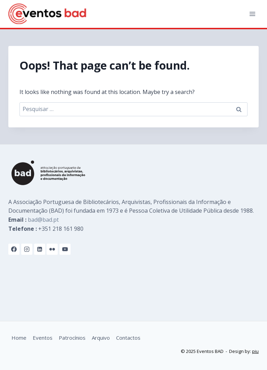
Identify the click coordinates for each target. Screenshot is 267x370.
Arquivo (101, 337)
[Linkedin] (39, 249)
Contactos (128, 337)
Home (18, 337)
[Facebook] (13, 249)
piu (255, 351)
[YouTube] (65, 249)
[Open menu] (252, 13)
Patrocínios (72, 337)
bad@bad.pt (43, 219)
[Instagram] (26, 249)
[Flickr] (52, 249)
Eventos (42, 337)
